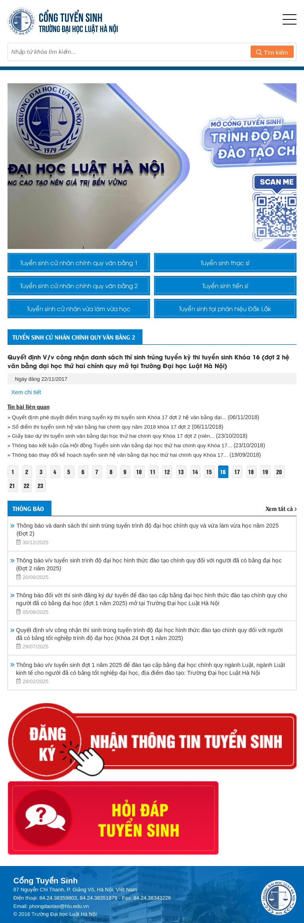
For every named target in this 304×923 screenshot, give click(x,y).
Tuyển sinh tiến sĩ (225, 291)
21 (12, 499)
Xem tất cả (281, 522)
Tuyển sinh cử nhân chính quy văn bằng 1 (78, 264)
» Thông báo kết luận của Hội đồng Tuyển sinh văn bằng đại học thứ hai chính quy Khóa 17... (124, 459)
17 (243, 485)
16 (228, 485)
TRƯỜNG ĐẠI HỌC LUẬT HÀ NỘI (78, 28)
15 (214, 485)
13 (185, 485)
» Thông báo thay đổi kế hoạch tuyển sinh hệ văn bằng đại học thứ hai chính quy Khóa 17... (121, 468)
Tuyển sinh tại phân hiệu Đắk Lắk (225, 318)
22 (27, 499)
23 (41, 499)
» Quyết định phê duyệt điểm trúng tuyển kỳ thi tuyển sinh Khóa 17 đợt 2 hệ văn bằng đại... (120, 430)
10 (142, 485)
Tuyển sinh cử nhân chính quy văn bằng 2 (78, 291)
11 (157, 485)
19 (271, 485)
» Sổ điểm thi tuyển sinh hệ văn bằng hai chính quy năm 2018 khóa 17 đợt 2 (102, 440)
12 (171, 485)
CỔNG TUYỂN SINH (71, 16)
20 (286, 485)
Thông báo (30, 522)
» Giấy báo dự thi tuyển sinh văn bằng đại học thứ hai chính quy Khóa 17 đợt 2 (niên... (114, 449)
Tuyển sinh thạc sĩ (225, 264)
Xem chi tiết (26, 405)
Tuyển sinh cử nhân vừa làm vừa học (79, 318)
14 (200, 485)
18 (257, 485)
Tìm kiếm (272, 52)
